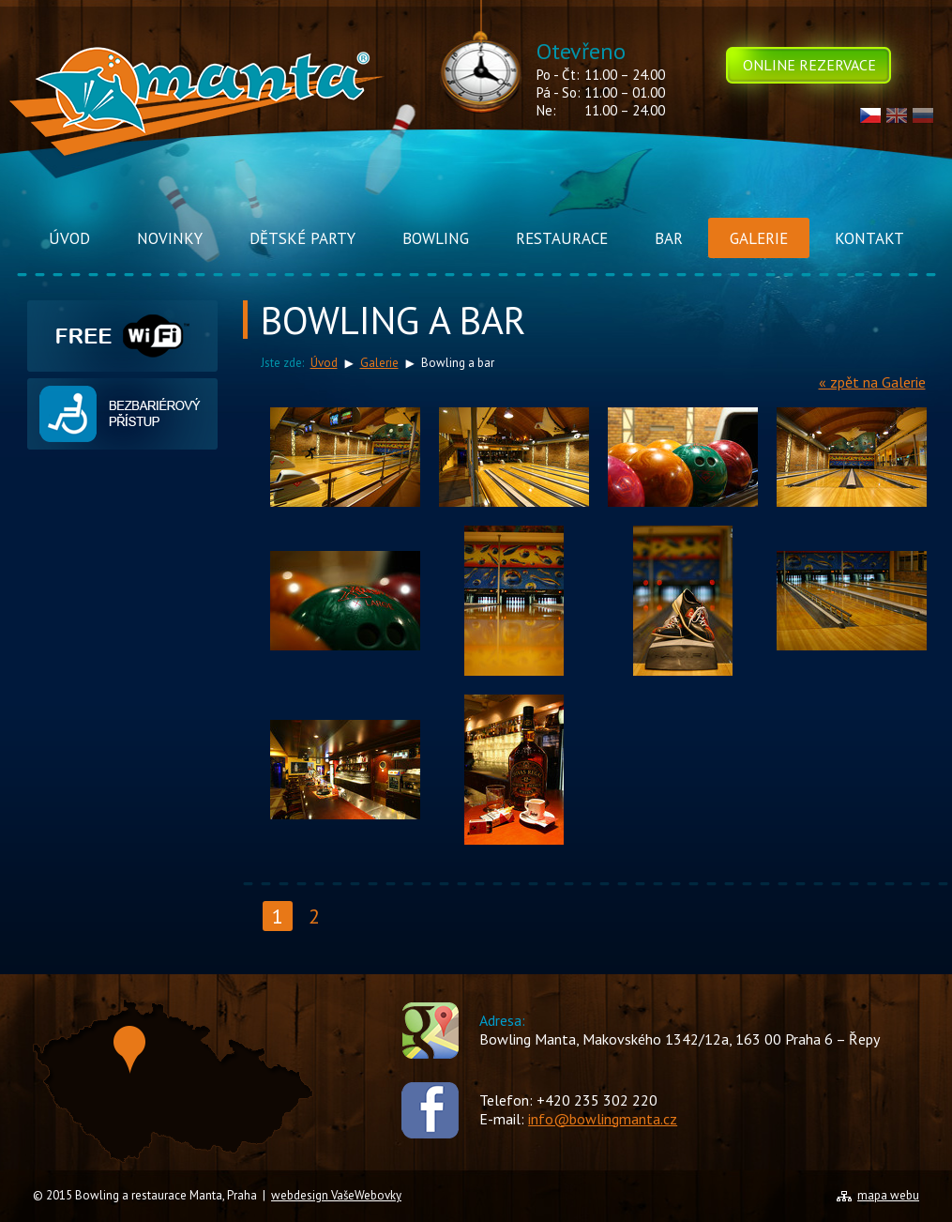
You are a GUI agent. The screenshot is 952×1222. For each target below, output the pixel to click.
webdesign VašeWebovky (336, 1195)
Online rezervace (809, 64)
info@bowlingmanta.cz (602, 1118)
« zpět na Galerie (872, 382)
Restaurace (562, 238)
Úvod (69, 238)
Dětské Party (302, 238)
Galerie (759, 238)
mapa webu (888, 1195)
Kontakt (869, 238)
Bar (669, 238)
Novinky (170, 238)
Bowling (435, 238)
